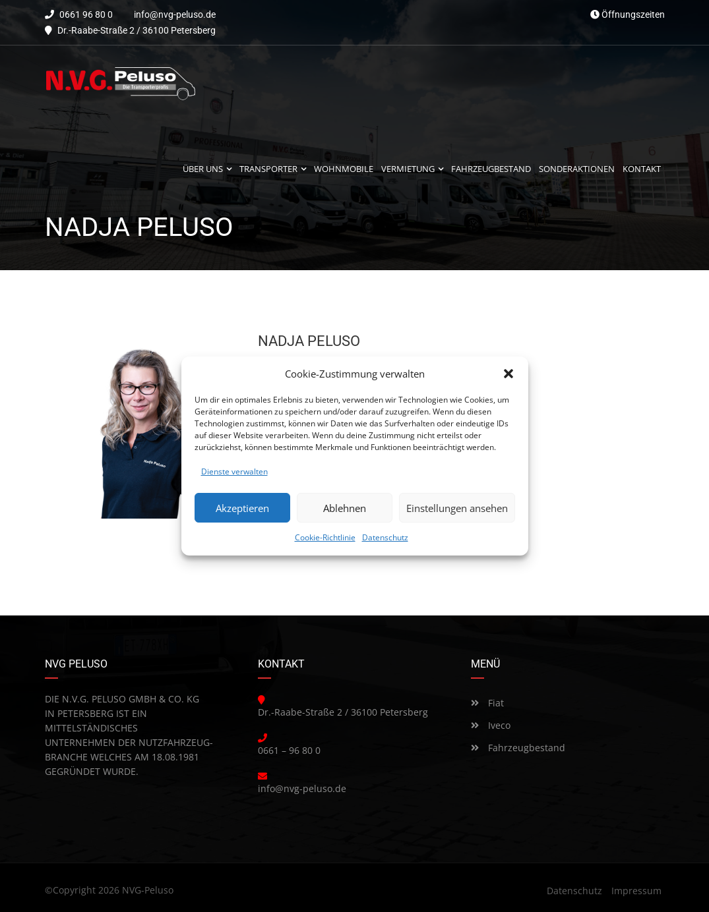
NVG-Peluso (147, 890)
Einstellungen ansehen (457, 508)
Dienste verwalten (234, 471)
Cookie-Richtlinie (325, 537)
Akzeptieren (242, 508)
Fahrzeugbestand (518, 747)
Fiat (487, 703)
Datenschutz (385, 537)
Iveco (490, 725)
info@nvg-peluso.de (175, 14)
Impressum (636, 890)
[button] (508, 373)
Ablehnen (344, 508)
